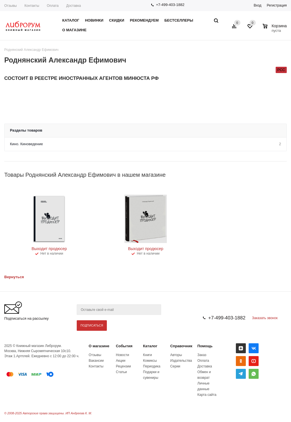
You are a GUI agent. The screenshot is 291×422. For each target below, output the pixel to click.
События (124, 346)
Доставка (73, 6)
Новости (122, 355)
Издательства (181, 361)
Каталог (150, 346)
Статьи (121, 372)
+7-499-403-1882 (170, 5)
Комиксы (150, 361)
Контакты (31, 6)
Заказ (202, 355)
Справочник (181, 346)
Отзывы (10, 6)
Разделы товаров (26, 130)
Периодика (151, 366)
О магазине (99, 346)
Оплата (53, 6)
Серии (175, 366)
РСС (281, 70)
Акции (121, 361)
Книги (147, 355)
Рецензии (123, 366)
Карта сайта (207, 395)
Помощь (205, 346)
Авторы (176, 355)
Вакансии (96, 361)
